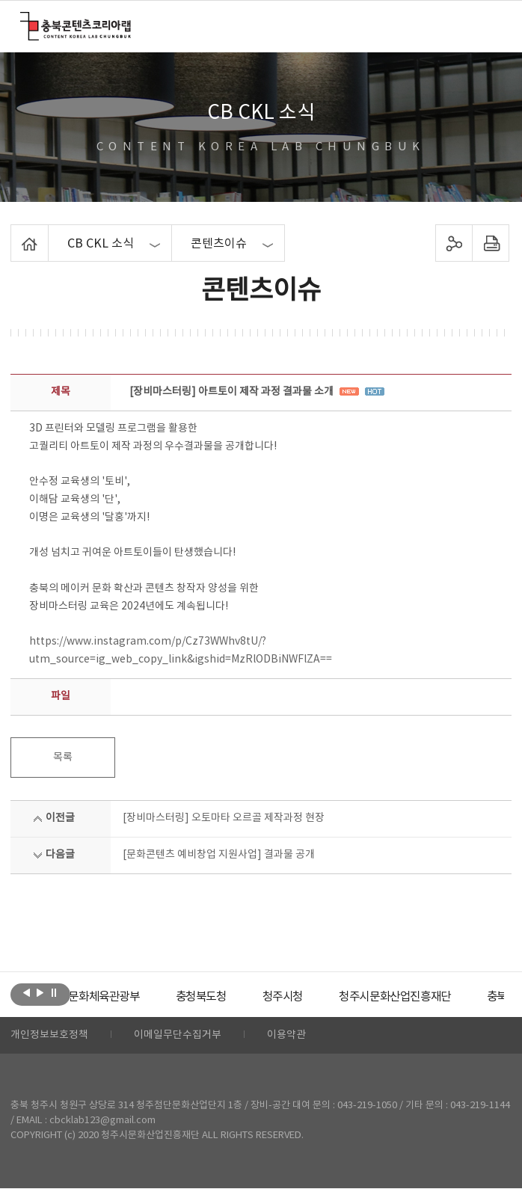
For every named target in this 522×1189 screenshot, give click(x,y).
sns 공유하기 (453, 243)
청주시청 (312, 997)
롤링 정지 (53, 993)
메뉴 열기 (491, 25)
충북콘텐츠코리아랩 (23, 20)
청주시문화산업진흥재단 (431, 997)
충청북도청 (227, 997)
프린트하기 (490, 243)
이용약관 (286, 1036)
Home (14, 233)
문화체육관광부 (126, 997)
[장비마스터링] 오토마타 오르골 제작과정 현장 (224, 818)
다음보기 (40, 993)
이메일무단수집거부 (177, 1036)
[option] (126, 997)
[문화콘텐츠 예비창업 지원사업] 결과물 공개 (219, 855)
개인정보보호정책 (49, 1036)
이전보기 (26, 993)
